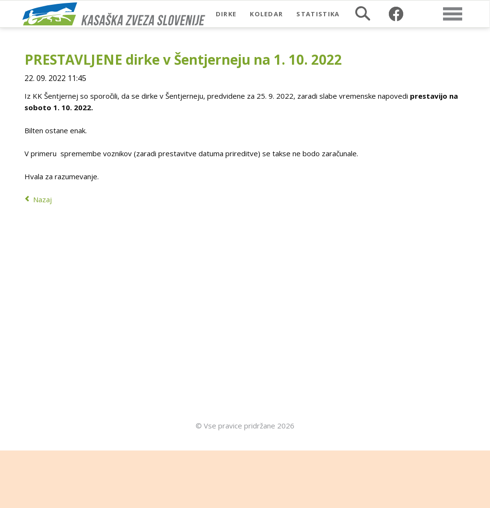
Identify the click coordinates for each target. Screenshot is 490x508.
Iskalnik (362, 13)
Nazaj (42, 199)
